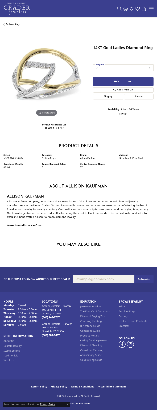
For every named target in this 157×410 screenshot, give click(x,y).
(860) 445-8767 (54, 128)
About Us (8, 341)
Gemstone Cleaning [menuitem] (91, 350)
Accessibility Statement (112, 386)
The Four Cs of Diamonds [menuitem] (95, 311)
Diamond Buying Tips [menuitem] (92, 316)
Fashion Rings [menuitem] (127, 311)
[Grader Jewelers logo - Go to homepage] (17, 8)
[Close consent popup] (68, 404)
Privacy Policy (59, 386)
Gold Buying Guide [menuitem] (91, 359)
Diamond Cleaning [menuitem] (91, 345)
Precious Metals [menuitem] (89, 335)
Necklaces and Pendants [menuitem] (133, 321)
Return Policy (39, 386)
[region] (46, 74)
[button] (119, 8)
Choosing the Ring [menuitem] (91, 321)
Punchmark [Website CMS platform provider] (85, 403)
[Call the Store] (51, 317)
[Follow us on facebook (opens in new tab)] (122, 344)
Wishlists (8, 360)
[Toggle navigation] (151, 9)
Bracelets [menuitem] (124, 326)
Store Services (11, 350)
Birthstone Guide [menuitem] (90, 326)
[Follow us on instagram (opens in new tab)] (130, 344)
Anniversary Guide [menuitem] (91, 355)
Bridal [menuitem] (122, 306)
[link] (131, 8)
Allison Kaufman (88, 158)
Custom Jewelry (12, 345)
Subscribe (144, 279)
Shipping (108, 97)
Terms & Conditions (82, 386)
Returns (139, 97)
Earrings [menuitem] (123, 316)
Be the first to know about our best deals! (36, 279)
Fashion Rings (13, 24)
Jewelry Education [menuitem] (90, 306)
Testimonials (10, 355)
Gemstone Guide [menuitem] (90, 330)
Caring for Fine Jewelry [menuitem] (93, 340)
